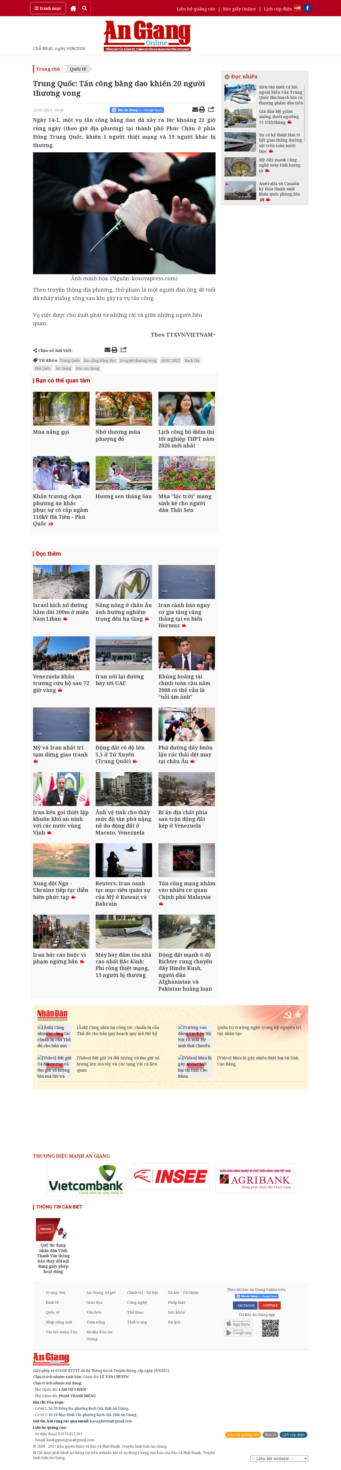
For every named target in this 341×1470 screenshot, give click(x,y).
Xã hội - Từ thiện (183, 1294)
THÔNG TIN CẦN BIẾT (59, 1209)
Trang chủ (48, 69)
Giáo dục (94, 1304)
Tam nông (95, 1324)
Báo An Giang (87, 368)
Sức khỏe (176, 1314)
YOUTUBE (269, 1308)
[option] (87, 1182)
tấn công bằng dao (100, 360)
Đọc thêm (48, 554)
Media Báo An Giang (99, 1338)
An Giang (63, 368)
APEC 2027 (170, 360)
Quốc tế (78, 69)
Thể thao (135, 1314)
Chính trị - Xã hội (142, 1294)
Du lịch (174, 1324)
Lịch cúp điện (278, 9)
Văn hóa (93, 1314)
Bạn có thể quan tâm (63, 380)
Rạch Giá (192, 360)
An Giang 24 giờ (101, 1294)
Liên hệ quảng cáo (196, 9)
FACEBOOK (245, 1308)
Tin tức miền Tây (61, 1334)
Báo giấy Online (239, 9)
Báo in (270, 1437)
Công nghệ (137, 1304)
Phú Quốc (43, 368)
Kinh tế (52, 1304)
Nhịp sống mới (58, 1324)
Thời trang (137, 1324)
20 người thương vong (138, 360)
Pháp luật (176, 1304)
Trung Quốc (70, 360)
